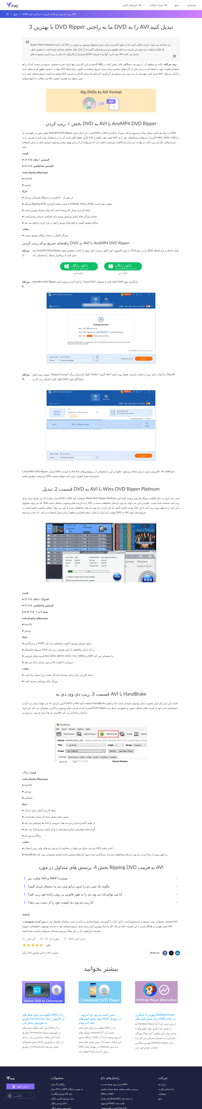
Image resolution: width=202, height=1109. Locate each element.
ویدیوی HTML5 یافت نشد (113, 1103)
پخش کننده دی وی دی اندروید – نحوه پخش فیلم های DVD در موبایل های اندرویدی (100, 1018)
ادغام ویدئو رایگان (59, 1103)
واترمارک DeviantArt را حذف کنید (117, 1098)
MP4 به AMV (107, 1093)
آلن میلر (31, 938)
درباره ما (162, 1084)
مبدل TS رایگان (58, 1084)
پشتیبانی (191, 4)
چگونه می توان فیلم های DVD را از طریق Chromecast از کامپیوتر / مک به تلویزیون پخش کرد (43, 1018)
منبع (177, 4)
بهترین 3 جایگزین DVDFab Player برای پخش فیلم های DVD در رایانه (155, 1016)
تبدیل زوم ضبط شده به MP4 (114, 1084)
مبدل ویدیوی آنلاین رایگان (62, 1098)
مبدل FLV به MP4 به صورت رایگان (67, 1089)
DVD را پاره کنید (31, 13)
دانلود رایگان (84, 266)
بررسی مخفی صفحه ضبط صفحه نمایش (119, 1089)
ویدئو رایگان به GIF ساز (61, 1093)
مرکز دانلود (20, 1086)
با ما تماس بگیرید (166, 1089)
